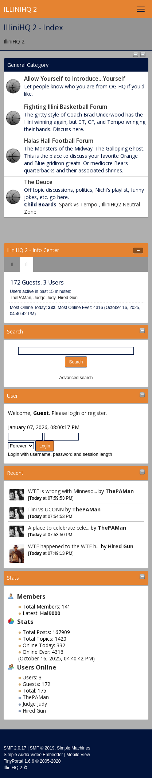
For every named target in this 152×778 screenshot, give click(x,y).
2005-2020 (50, 761)
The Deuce (38, 182)
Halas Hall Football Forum (58, 141)
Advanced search (76, 377)
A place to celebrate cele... (58, 527)
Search (15, 331)
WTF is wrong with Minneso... (62, 491)
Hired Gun (120, 546)
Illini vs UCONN (46, 509)
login (74, 412)
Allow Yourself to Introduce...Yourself (74, 79)
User (12, 395)
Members (31, 596)
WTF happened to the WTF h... (64, 546)
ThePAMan (119, 491)
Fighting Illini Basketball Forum (65, 107)
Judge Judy (35, 703)
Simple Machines (73, 748)
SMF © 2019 (42, 748)
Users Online (36, 667)
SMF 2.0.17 (15, 748)
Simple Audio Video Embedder (33, 754)
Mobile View (78, 754)
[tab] (12, 264)
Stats (13, 577)
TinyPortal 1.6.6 (19, 761)
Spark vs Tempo (79, 204)
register (97, 412)
